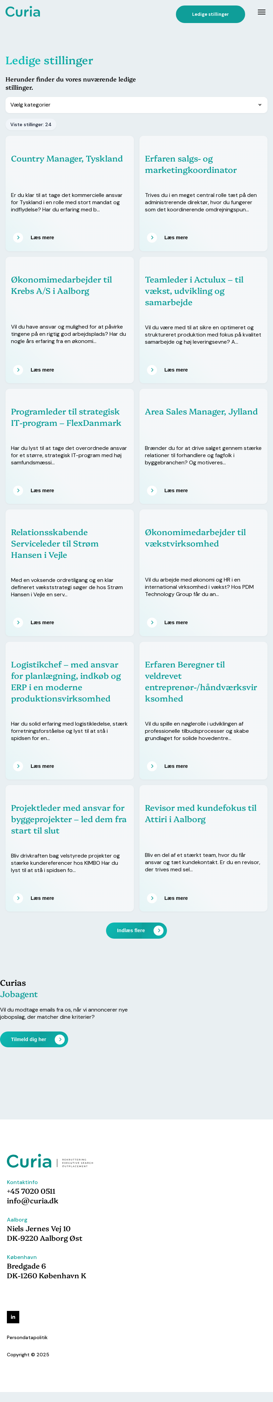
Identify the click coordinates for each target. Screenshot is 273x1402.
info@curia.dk (33, 1200)
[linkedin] (13, 1317)
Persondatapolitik (27, 1337)
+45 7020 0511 (31, 1190)
